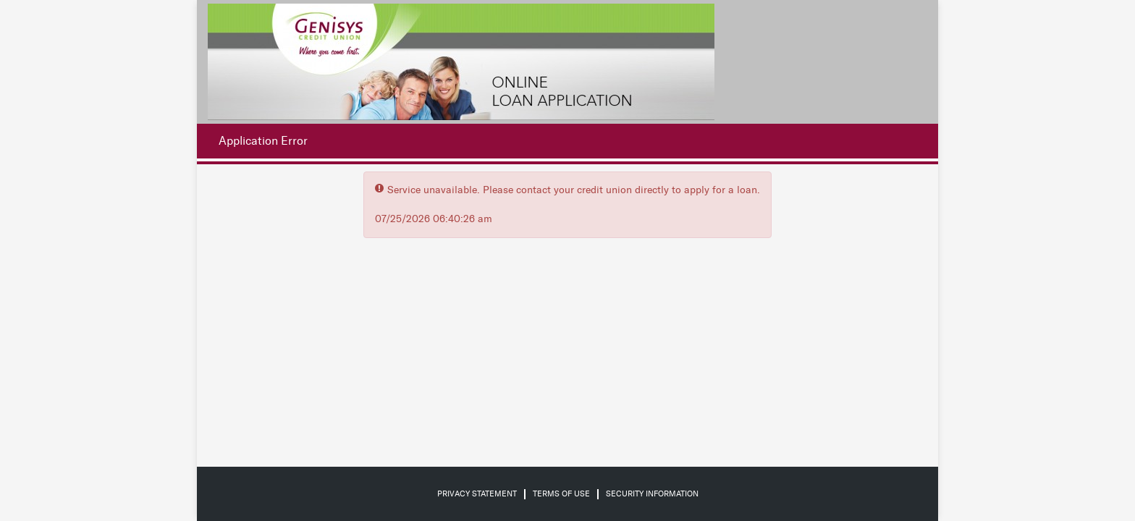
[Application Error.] (259, 141)
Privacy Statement (477, 494)
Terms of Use (561, 494)
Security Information (652, 494)
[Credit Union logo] (461, 62)
